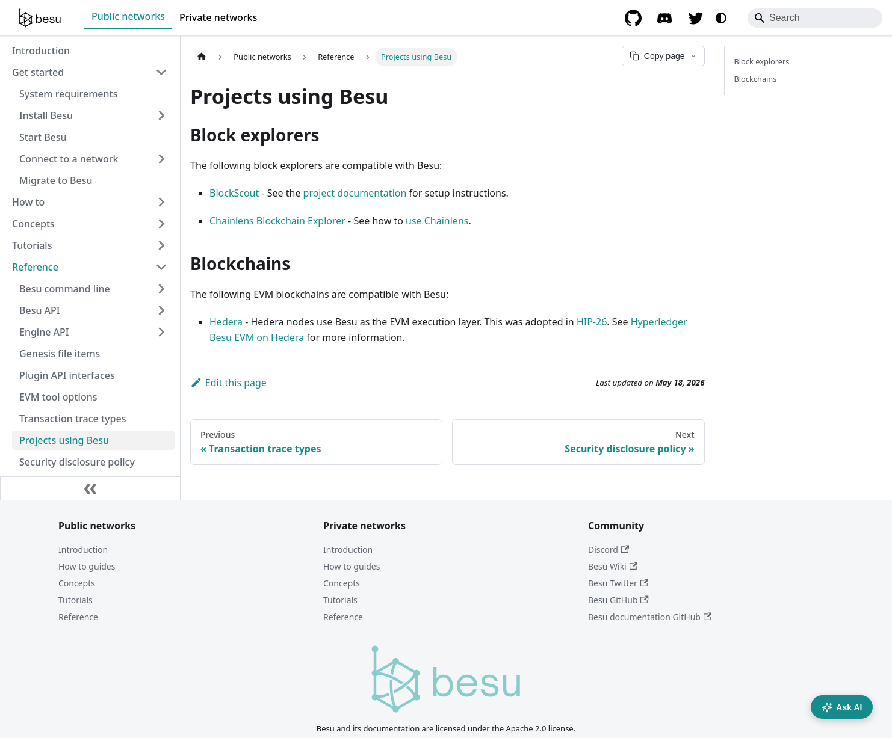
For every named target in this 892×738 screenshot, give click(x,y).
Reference (78, 617)
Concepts (76, 583)
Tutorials (75, 600)
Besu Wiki (612, 566)
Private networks (218, 17)
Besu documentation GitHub (649, 617)
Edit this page (228, 382)
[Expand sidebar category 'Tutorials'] (161, 245)
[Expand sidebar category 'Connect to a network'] (161, 158)
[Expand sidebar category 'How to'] (161, 202)
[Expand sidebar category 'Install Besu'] (161, 115)
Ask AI (842, 707)
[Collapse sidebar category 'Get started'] (161, 72)
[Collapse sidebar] (90, 488)
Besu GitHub (618, 600)
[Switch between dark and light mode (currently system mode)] (721, 18)
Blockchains (755, 78)
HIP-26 (592, 321)
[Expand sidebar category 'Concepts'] (161, 223)
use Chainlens (437, 220)
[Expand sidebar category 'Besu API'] (161, 310)
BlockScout (234, 193)
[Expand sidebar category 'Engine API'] (161, 332)
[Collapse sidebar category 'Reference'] (161, 267)
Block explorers (762, 61)
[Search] (815, 18)
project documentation (355, 193)
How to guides (86, 566)
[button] (93, 288)
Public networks (128, 16)
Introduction (83, 549)
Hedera (226, 321)
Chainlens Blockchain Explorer (277, 220)
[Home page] (201, 57)
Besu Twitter (618, 583)
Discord (608, 549)
